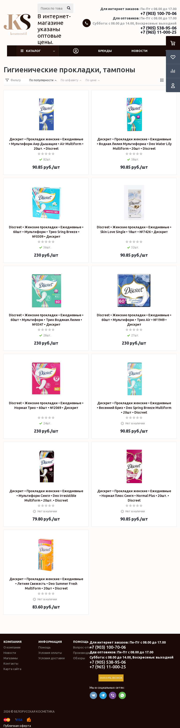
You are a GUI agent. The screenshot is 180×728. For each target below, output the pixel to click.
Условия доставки (51, 658)
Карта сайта (12, 668)
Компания (13, 641)
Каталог (33, 50)
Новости (139, 50)
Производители (84, 652)
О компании (12, 647)
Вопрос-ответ (83, 647)
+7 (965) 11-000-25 (158, 32)
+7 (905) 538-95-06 (158, 28)
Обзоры (79, 658)
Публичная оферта (17, 725)
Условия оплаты (50, 652)
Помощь (81, 641)
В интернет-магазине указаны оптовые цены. (54, 29)
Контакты (11, 663)
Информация (50, 641)
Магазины (11, 658)
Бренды (105, 50)
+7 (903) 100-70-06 (158, 13)
